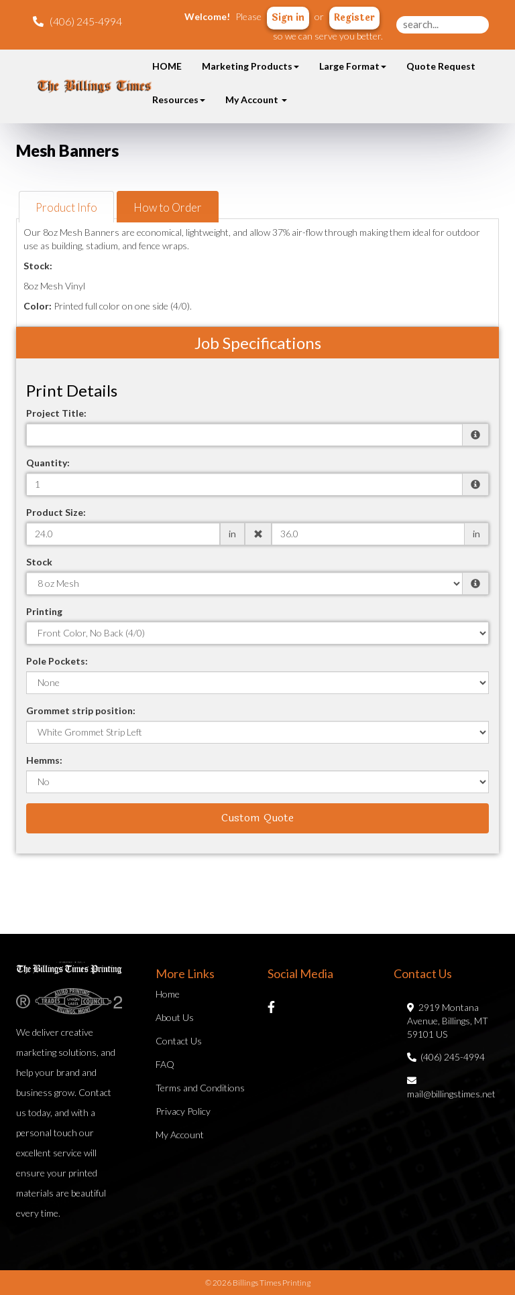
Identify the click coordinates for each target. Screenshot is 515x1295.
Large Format (352, 66)
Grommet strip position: (80, 710)
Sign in (288, 18)
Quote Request (440, 66)
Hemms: (44, 760)
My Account (180, 1134)
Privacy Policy (183, 1111)
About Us (175, 1017)
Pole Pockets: (57, 661)
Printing (44, 611)
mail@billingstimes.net (451, 1087)
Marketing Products (250, 66)
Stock (39, 561)
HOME (167, 66)
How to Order (167, 207)
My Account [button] (256, 99)
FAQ (165, 1064)
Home (168, 994)
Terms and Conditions (200, 1087)
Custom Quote (257, 817)
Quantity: (48, 462)
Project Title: (56, 413)
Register (354, 18)
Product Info (66, 207)
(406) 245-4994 (446, 1057)
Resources (178, 99)
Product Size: (56, 512)
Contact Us (179, 1040)
